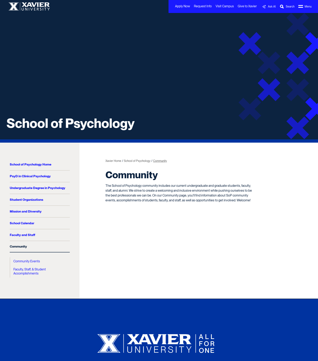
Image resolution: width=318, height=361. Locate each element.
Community (18, 246)
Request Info (203, 6)
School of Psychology (70, 123)
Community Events (26, 261)
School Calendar (22, 223)
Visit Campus (225, 6)
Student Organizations (26, 200)
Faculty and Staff (22, 235)
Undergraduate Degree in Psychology (37, 188)
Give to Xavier (247, 6)
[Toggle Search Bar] (286, 6)
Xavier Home (113, 160)
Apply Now (182, 6)
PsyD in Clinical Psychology (30, 176)
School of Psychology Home (30, 164)
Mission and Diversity (26, 211)
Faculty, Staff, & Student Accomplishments (29, 271)
